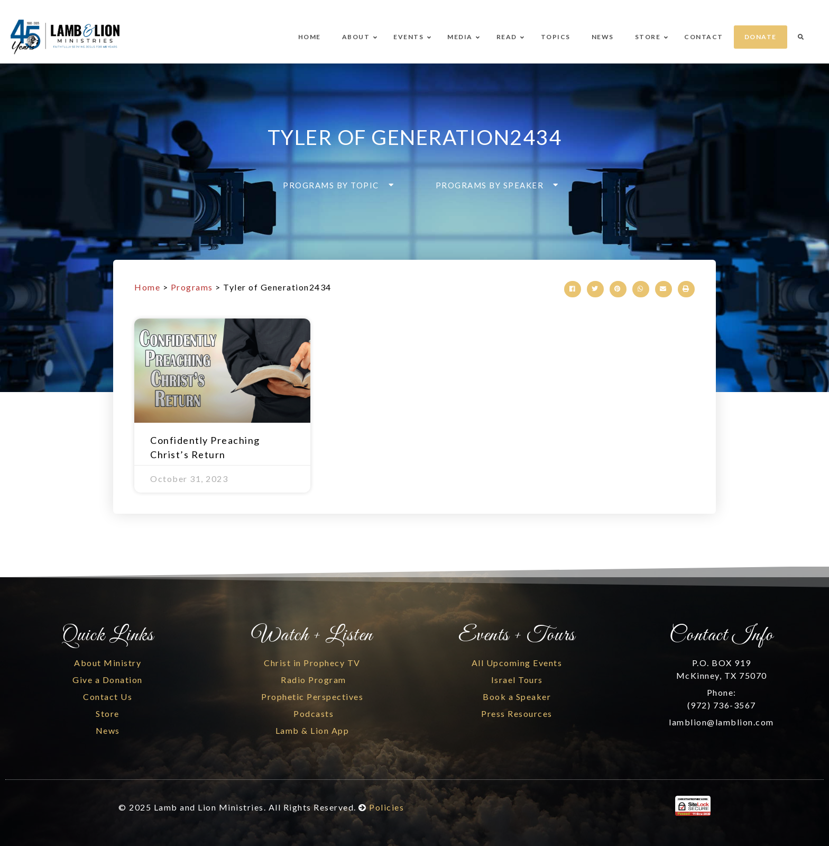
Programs (192, 287)
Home (147, 287)
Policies (386, 807)
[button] (335, 185)
